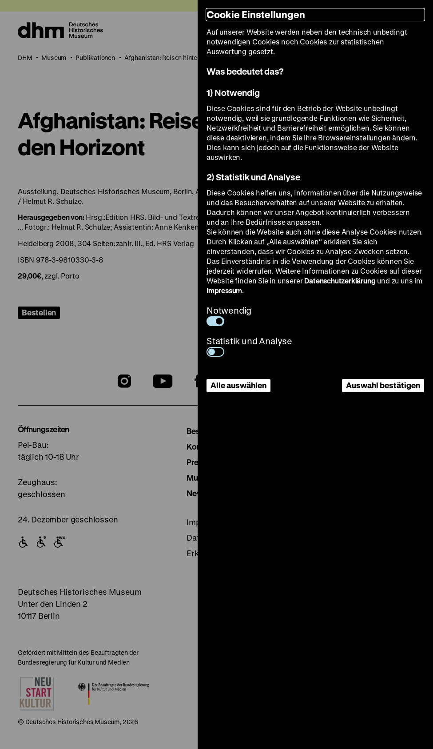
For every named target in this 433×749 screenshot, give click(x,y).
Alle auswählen (238, 385)
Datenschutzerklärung (339, 280)
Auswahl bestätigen (383, 385)
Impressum (224, 290)
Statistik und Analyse (249, 346)
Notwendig (229, 315)
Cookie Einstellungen (256, 14)
